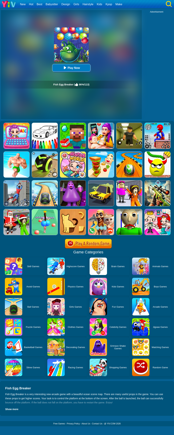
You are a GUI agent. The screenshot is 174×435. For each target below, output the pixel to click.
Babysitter (52, 4)
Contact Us (97, 423)
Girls (76, 4)
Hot (31, 4)
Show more (11, 409)
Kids (99, 4)
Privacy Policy (73, 423)
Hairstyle (88, 4)
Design (65, 4)
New (23, 4)
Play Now (71, 68)
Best (39, 4)
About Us (86, 423)
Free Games (59, 423)
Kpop (109, 4)
